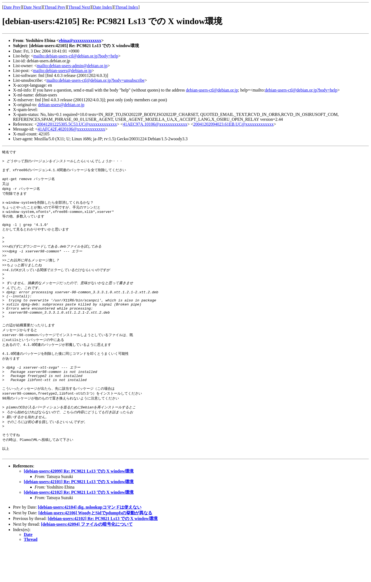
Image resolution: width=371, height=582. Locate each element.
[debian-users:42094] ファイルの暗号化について (87, 560)
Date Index (102, 7)
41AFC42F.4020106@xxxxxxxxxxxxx (71, 129)
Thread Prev (54, 7)
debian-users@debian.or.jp (61, 104)
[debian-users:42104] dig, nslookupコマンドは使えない (89, 543)
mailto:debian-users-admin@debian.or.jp (72, 65)
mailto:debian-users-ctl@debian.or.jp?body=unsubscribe (95, 80)
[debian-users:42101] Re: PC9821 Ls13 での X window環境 (79, 517)
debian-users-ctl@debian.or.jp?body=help (301, 90)
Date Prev (12, 7)
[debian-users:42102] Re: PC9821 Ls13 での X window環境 (79, 528)
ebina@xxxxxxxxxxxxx (80, 40)
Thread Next (79, 7)
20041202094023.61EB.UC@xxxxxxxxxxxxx (233, 124)
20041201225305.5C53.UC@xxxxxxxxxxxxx (77, 124)
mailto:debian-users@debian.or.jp (62, 70)
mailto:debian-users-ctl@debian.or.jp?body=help (75, 56)
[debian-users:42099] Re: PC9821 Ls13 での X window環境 (79, 507)
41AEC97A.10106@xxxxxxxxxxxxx (155, 124)
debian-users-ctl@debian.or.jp (212, 90)
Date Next (32, 7)
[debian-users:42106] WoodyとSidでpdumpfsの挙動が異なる (95, 548)
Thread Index (126, 7)
